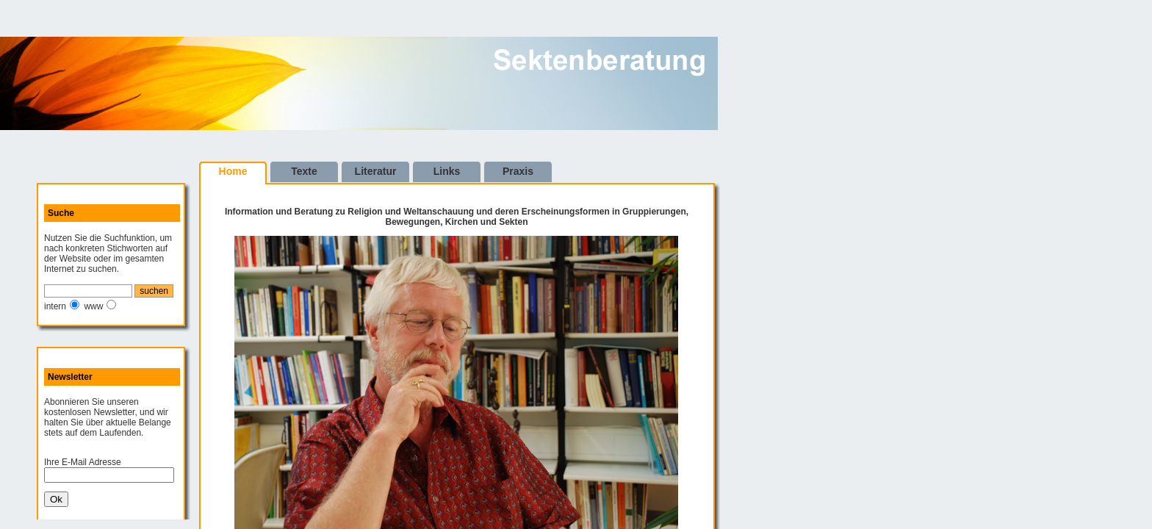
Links (447, 171)
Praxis (518, 171)
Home (233, 171)
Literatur (376, 171)
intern (55, 306)
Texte (304, 171)
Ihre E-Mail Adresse (82, 462)
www (93, 306)
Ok (56, 499)
